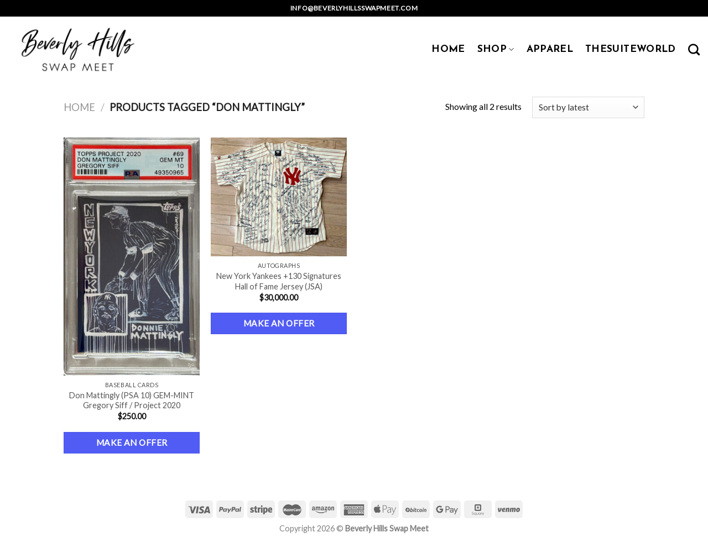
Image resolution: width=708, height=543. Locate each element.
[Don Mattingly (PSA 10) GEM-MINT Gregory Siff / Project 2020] (132, 257)
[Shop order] (588, 107)
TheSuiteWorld (630, 49)
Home (79, 107)
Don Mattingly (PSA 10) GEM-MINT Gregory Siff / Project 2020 (131, 400)
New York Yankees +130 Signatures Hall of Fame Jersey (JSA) (278, 281)
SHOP (495, 49)
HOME (448, 49)
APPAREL (550, 49)
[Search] (694, 49)
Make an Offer (132, 442)
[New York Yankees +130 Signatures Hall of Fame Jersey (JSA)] (279, 197)
